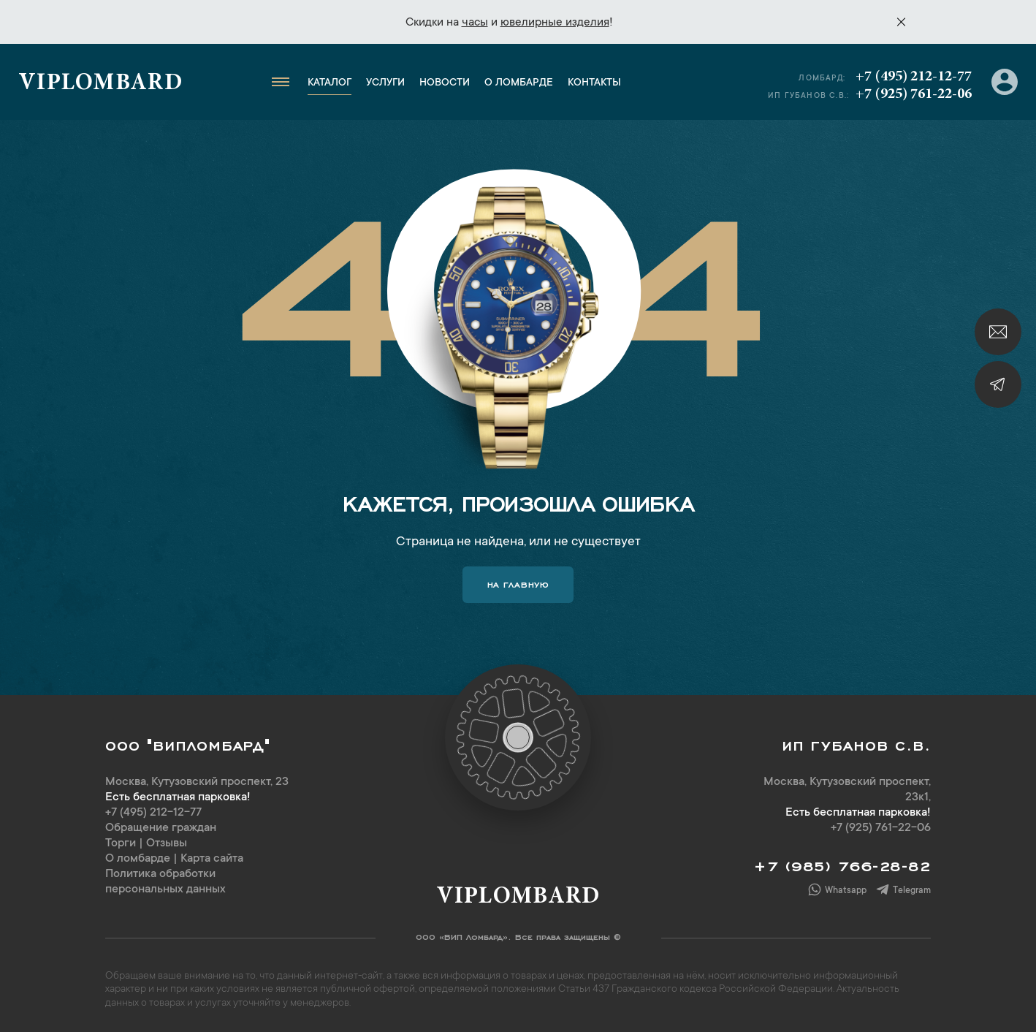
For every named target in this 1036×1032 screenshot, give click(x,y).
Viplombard (100, 84)
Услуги (385, 83)
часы (475, 22)
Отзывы (166, 843)
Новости (444, 83)
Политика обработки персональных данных (165, 882)
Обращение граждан (160, 828)
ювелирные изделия (554, 22)
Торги (120, 843)
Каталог (329, 83)
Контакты (594, 83)
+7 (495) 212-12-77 (914, 76)
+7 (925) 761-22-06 (914, 94)
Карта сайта (211, 858)
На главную (518, 583)
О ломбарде (518, 83)
